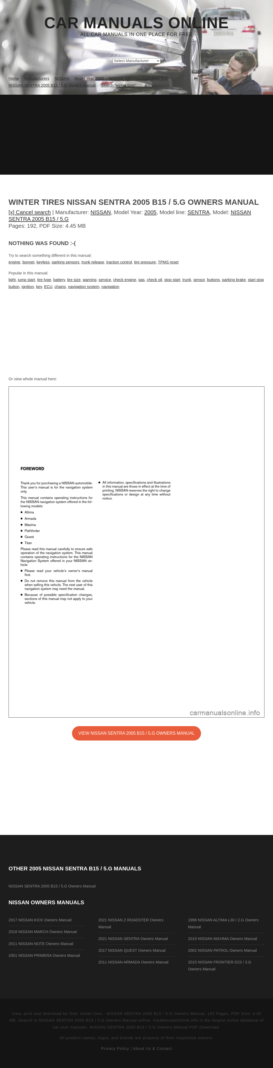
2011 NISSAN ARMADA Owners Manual (133, 962)
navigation (110, 287)
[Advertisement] (136, 134)
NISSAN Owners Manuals (46, 902)
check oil (154, 280)
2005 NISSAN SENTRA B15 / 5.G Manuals (85, 868)
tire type (44, 280)
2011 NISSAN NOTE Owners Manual (41, 944)
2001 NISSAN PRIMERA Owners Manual (44, 955)
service (105, 280)
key (39, 287)
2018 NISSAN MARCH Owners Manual (43, 932)
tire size (74, 280)
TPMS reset (168, 262)
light (12, 280)
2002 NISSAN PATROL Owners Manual (222, 950)
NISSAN (101, 212)
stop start (172, 280)
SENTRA (198, 212)
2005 (150, 212)
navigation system (83, 287)
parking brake (234, 280)
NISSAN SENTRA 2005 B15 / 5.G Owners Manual (52, 886)
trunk (186, 280)
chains (60, 287)
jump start (26, 280)
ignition (28, 287)
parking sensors (65, 262)
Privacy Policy (115, 1048)
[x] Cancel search (30, 212)
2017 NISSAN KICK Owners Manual (40, 920)
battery (59, 280)
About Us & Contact (152, 1048)
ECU (48, 287)
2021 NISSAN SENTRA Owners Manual (133, 939)
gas (141, 280)
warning (89, 280)
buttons (213, 280)
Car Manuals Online (136, 22)
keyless (43, 262)
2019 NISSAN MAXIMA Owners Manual (222, 939)
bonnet (28, 262)
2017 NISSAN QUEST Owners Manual (132, 950)
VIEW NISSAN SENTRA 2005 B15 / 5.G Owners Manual (136, 733)
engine (14, 262)
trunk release (93, 262)
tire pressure (145, 262)
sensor (199, 280)
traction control (119, 262)
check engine (124, 280)
